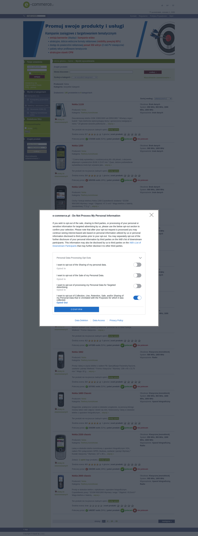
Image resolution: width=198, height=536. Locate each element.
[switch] (137, 265)
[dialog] (99, 268)
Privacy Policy (116, 320)
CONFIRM (76, 309)
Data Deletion (81, 320)
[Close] (152, 216)
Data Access (99, 320)
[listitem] (99, 257)
